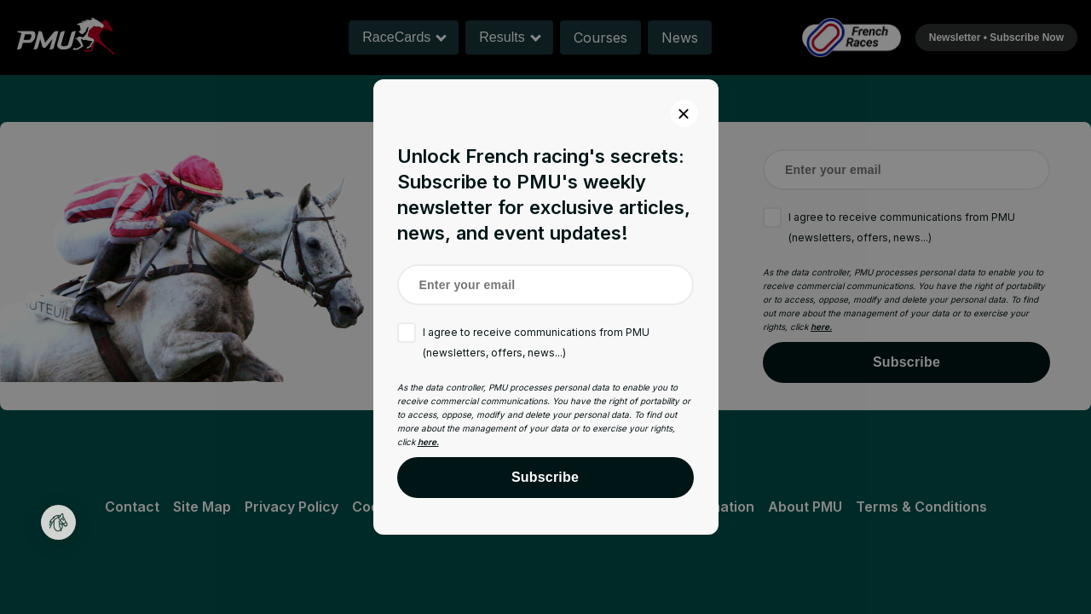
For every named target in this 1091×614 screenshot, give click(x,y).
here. (428, 442)
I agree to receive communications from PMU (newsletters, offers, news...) (536, 342)
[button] (58, 522)
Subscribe (545, 477)
